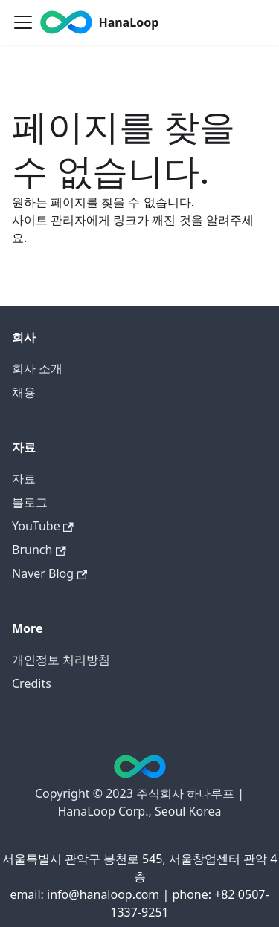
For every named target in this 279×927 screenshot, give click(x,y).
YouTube (43, 526)
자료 (24, 478)
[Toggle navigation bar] (23, 22)
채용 (24, 392)
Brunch (39, 549)
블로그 (30, 502)
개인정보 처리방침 (61, 659)
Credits (31, 683)
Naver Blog (49, 573)
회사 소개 (37, 368)
